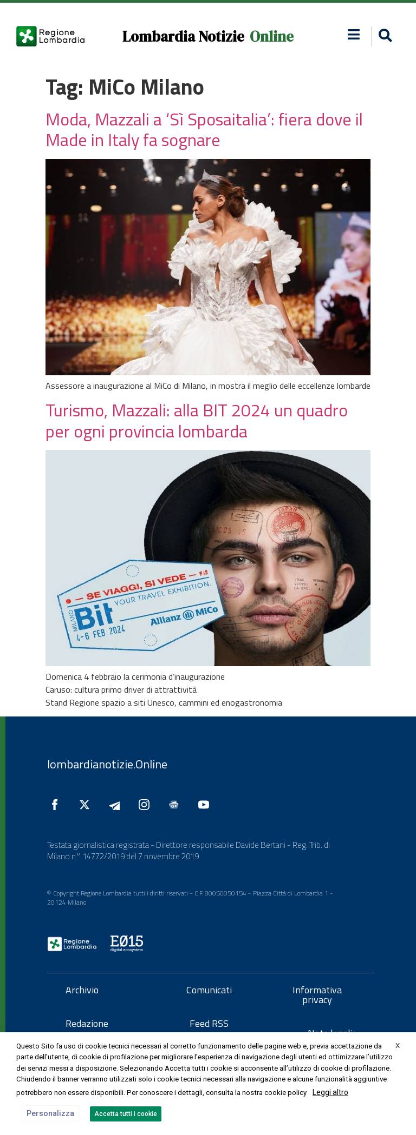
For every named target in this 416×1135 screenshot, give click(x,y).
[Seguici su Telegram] (117, 804)
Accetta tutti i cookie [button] (125, 1114)
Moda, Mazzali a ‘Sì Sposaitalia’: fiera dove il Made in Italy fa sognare (204, 129)
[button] (353, 34)
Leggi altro (330, 1092)
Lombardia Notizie (183, 36)
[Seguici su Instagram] (147, 804)
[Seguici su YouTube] (206, 804)
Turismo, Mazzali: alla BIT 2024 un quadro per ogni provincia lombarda (197, 420)
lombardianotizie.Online (107, 764)
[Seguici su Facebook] (57, 804)
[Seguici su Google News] (176, 804)
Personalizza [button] (50, 1113)
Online (272, 36)
